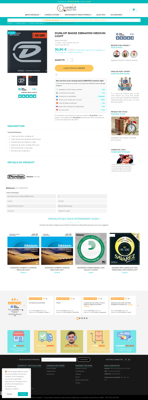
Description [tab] (16, 126)
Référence (10, 188)
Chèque (77, 383)
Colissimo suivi (50, 371)
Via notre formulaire (114, 371)
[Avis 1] (78, 318)
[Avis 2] (80, 318)
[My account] (136, 11)
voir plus (86, 306)
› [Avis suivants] (138, 305)
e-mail (88, 2)
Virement (78, 374)
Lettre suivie (50, 374)
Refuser (9, 394)
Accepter (23, 394)
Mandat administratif (81, 380)
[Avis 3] (82, 318)
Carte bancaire (79, 371)
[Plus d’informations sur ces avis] (22, 310)
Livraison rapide (51, 368)
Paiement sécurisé (81, 368)
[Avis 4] (84, 318)
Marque (30, 177)
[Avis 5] (86, 318)
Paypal (77, 377)
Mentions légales (22, 368)
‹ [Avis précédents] (24, 305)
